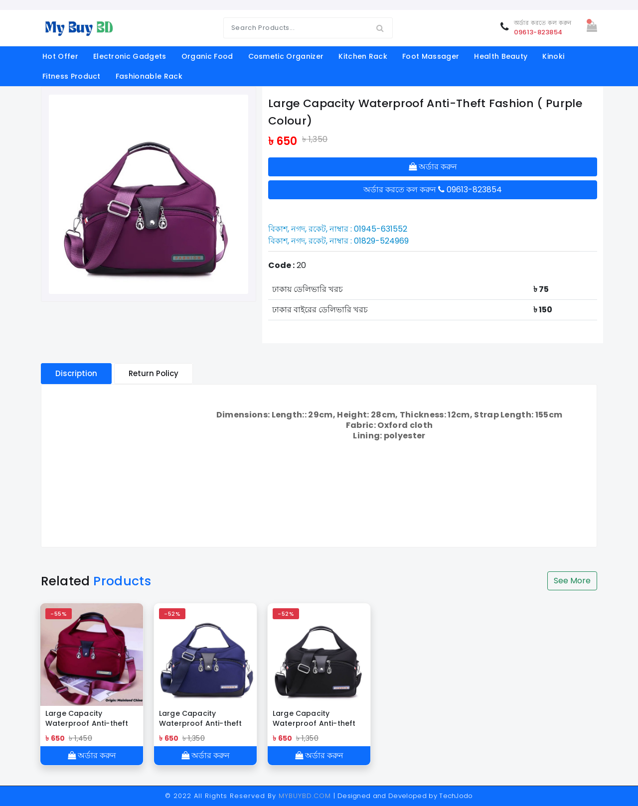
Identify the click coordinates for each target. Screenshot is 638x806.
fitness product (71, 76)
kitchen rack (362, 56)
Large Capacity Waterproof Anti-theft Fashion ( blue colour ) (201, 718)
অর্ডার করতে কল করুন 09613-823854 (432, 189)
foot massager (430, 56)
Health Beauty (500, 56)
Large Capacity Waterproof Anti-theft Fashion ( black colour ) (317, 718)
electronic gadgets (129, 56)
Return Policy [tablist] (153, 373)
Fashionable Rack (149, 76)
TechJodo (456, 796)
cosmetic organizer (286, 56)
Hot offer (60, 56)
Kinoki (553, 56)
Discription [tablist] (76, 373)
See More (572, 580)
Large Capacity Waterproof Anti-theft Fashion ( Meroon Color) (91, 718)
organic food (207, 56)
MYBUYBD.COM (306, 796)
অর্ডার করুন (433, 166)
